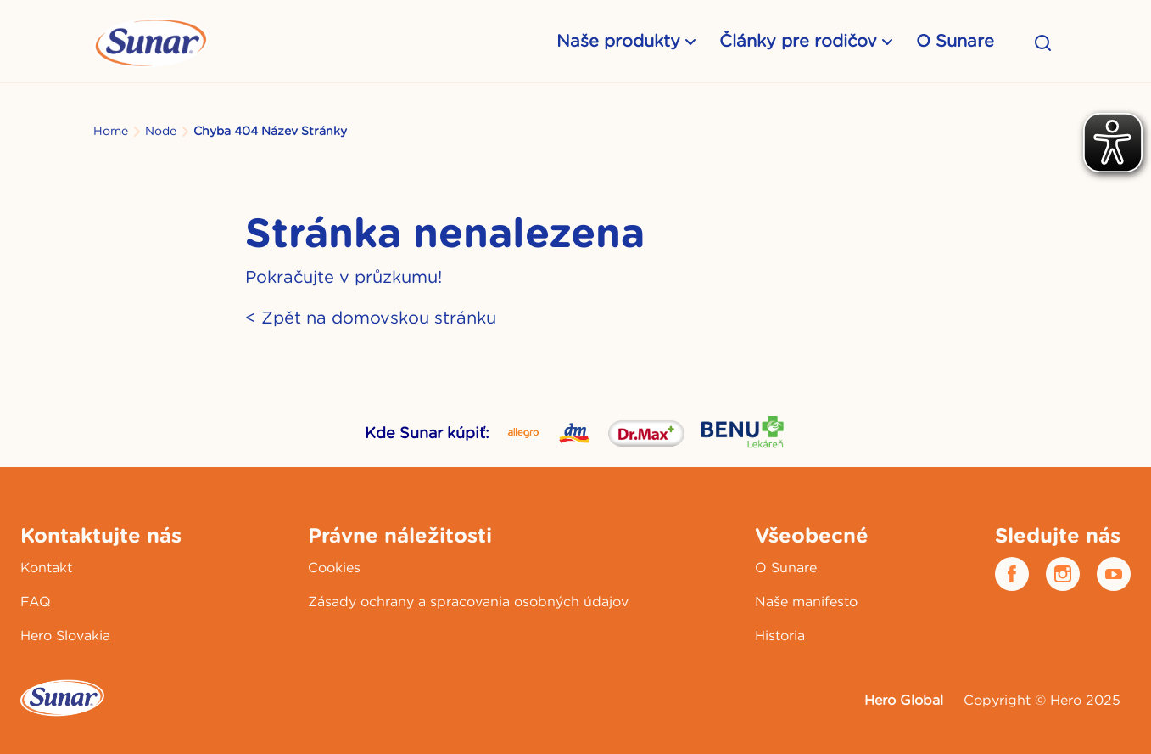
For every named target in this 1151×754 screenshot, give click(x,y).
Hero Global (903, 699)
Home (110, 130)
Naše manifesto (806, 601)
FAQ (35, 601)
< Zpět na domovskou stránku (370, 317)
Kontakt (46, 567)
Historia (780, 635)
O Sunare (955, 40)
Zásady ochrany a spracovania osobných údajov (468, 601)
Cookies (334, 567)
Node (160, 130)
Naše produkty (618, 40)
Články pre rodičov (798, 40)
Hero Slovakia (65, 635)
